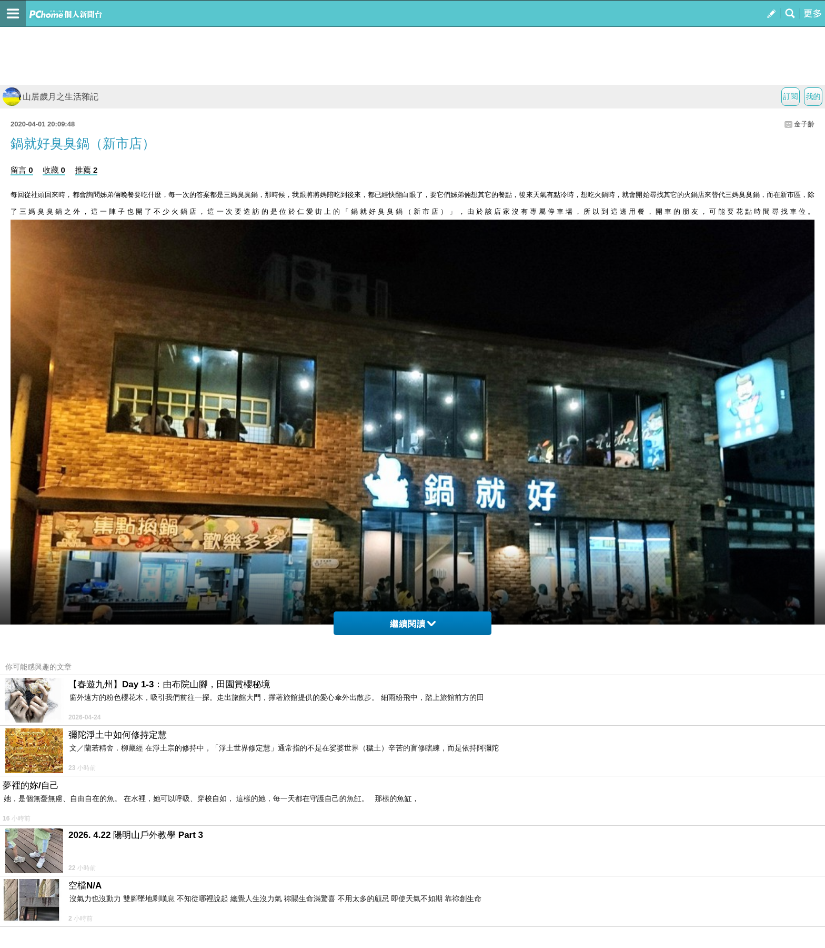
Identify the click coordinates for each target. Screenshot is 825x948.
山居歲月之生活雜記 (50, 96)
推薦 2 (86, 169)
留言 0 (22, 169)
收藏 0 (54, 169)
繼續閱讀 (413, 624)
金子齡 (804, 124)
